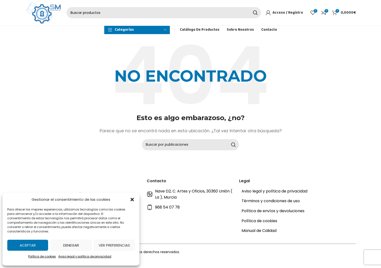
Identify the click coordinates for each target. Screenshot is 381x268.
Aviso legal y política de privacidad (84, 256)
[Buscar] (164, 20)
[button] (132, 199)
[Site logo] (43, 20)
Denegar (71, 245)
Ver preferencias (114, 245)
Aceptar (28, 245)
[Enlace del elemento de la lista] (190, 210)
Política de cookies (42, 256)
